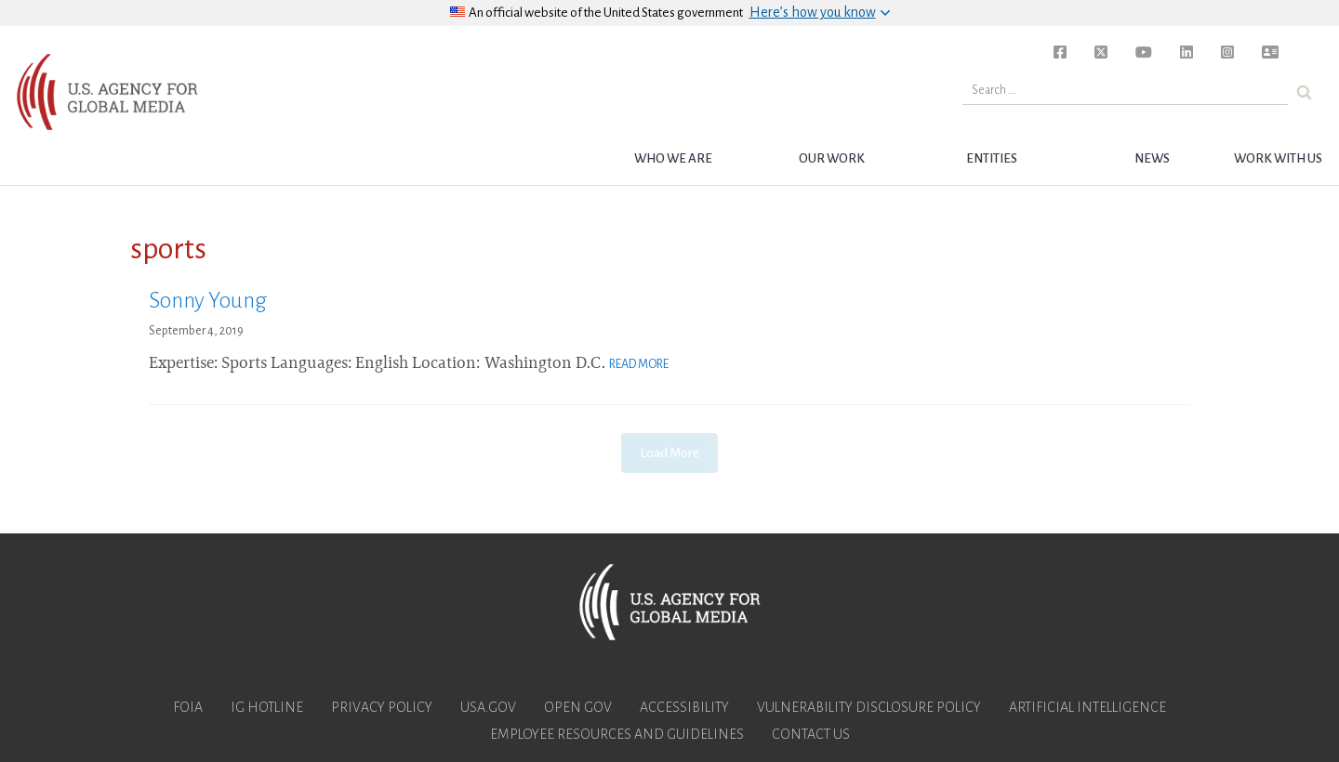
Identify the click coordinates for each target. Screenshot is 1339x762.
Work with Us (1278, 158)
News (1152, 158)
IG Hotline (267, 707)
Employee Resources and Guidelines (617, 734)
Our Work (832, 158)
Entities (991, 158)
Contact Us (811, 734)
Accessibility (684, 707)
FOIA (188, 707)
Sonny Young (208, 300)
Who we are (673, 158)
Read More (639, 364)
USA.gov (488, 707)
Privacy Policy (381, 707)
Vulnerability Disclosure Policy (869, 707)
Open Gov (578, 707)
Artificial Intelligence (1087, 707)
